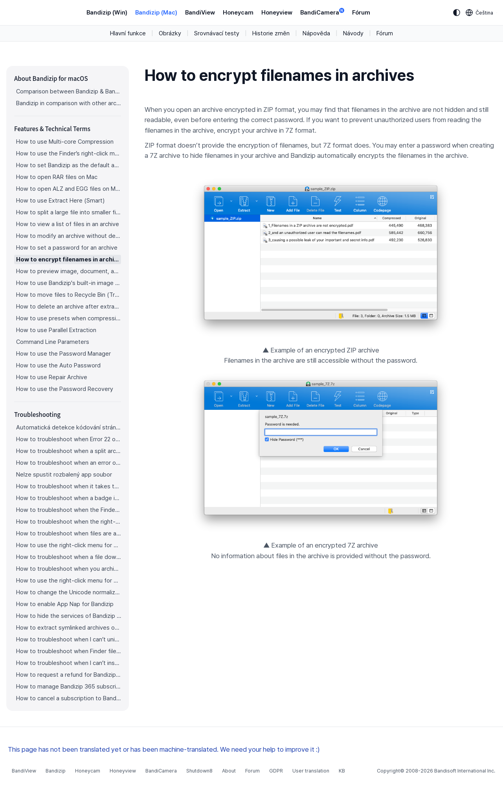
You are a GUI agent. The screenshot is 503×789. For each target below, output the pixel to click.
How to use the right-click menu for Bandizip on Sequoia (68, 580)
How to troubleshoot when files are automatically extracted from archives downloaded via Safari (68, 533)
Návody (353, 33)
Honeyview (276, 12)
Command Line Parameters (52, 341)
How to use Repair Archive (51, 377)
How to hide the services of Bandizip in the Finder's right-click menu (68, 615)
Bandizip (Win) (106, 12)
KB (342, 771)
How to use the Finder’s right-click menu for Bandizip (68, 153)
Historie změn (271, 33)
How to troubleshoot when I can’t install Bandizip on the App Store (68, 663)
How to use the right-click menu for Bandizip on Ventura (68, 545)
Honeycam (238, 12)
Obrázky (170, 33)
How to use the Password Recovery (64, 389)
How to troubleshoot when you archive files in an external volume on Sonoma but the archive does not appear (68, 568)
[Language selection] (479, 12)
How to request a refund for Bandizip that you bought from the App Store (68, 674)
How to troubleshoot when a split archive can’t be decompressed (68, 451)
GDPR (276, 771)
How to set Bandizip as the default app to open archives (68, 165)
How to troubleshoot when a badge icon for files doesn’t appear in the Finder (68, 498)
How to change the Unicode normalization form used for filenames (68, 592)
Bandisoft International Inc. (464, 771)
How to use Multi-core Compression (65, 141)
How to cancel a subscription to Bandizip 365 (68, 698)
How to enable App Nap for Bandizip (65, 604)
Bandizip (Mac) (156, 12)
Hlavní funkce (128, 33)
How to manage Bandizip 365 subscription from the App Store (68, 686)
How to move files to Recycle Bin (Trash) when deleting (68, 294)
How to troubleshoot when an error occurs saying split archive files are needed (68, 462)
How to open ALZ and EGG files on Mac (68, 188)
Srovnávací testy (216, 33)
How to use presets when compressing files (68, 318)
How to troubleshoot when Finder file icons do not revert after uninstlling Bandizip (68, 651)
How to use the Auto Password (58, 365)
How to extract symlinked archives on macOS (68, 627)
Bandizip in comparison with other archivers (68, 103)
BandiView (200, 12)
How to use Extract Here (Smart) (60, 200)
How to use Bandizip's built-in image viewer (68, 283)
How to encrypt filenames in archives (68, 259)
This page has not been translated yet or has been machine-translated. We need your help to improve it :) (164, 749)
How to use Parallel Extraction (56, 330)
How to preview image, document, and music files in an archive (68, 271)
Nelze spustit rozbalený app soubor (64, 474)
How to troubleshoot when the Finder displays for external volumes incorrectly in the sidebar (68, 509)
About (229, 771)
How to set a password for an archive (66, 247)
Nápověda (316, 33)
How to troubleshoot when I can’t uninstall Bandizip (68, 639)
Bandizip (56, 771)
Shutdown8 (199, 771)
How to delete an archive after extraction (68, 306)
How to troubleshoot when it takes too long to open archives (68, 486)
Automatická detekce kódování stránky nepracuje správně (68, 427)
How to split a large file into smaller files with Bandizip (68, 212)
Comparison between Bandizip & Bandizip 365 (68, 91)
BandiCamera (322, 12)
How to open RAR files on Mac (56, 177)
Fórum (361, 12)
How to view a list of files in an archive (67, 224)
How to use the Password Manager (63, 353)
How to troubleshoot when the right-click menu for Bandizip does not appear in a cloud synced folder (68, 521)
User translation (310, 771)
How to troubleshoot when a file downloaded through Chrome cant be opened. (68, 557)
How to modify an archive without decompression (68, 235)
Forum (252, 771)
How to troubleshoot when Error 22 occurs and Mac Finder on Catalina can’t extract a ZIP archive (68, 439)
